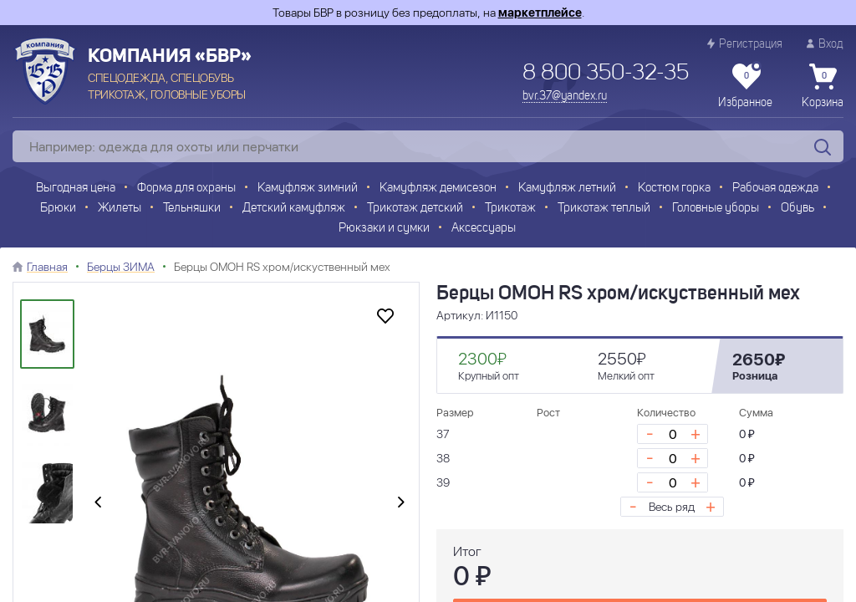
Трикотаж (510, 208)
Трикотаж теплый (604, 208)
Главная (47, 266)
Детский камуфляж (293, 208)
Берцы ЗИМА (121, 266)
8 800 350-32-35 (605, 74)
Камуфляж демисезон (438, 188)
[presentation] (97, 502)
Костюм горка (674, 188)
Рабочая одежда (775, 188)
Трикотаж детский (415, 208)
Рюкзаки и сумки (384, 228)
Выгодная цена (75, 188)
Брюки (58, 208)
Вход (825, 44)
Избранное (745, 86)
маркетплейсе (540, 12)
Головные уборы (715, 208)
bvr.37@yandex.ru (564, 96)
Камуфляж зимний (307, 188)
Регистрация (744, 44)
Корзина (822, 86)
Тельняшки (192, 208)
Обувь (797, 208)
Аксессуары (483, 228)
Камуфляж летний (567, 188)
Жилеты (119, 208)
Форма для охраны (186, 188)
